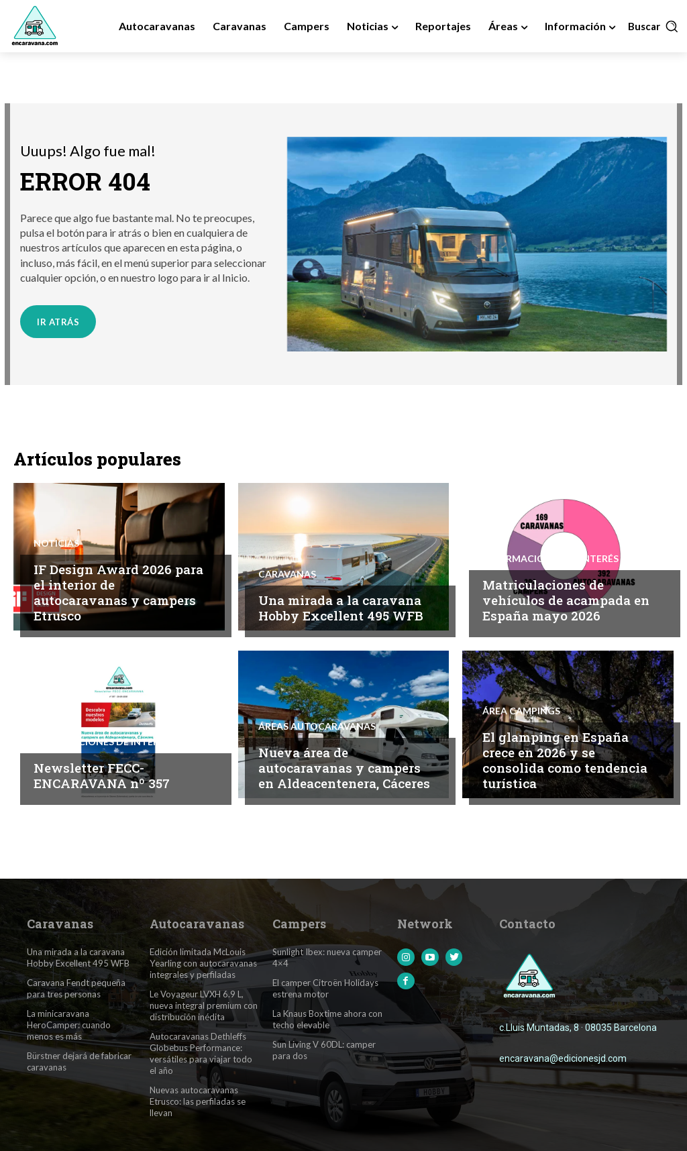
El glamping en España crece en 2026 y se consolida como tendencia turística (564, 761)
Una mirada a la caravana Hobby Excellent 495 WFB (340, 608)
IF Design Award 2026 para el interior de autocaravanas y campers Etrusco (118, 593)
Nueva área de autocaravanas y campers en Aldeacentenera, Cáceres (344, 769)
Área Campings (521, 712)
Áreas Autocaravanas (317, 727)
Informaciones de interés (550, 560)
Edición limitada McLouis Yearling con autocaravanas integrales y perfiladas (203, 964)
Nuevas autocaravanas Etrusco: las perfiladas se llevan (198, 1101)
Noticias (56, 544)
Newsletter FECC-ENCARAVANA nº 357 (102, 776)
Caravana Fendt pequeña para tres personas (76, 989)
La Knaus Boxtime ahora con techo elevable (327, 1020)
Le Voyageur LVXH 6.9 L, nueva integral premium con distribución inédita (204, 1006)
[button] (653, 26)
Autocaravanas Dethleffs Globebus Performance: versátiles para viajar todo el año (201, 1053)
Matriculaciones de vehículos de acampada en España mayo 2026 (565, 601)
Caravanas (287, 575)
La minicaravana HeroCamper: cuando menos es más (69, 1025)
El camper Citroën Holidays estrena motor (325, 989)
